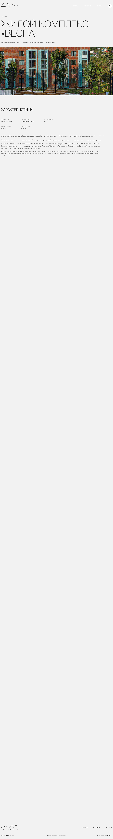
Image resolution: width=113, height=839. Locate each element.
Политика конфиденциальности (56, 835)
